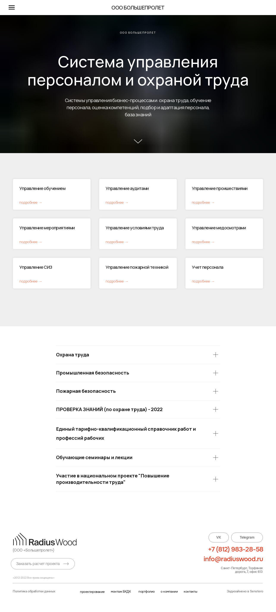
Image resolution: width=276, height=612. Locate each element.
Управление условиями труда (135, 228)
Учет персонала (207, 267)
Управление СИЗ (36, 267)
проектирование (92, 592)
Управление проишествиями (220, 188)
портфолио (146, 591)
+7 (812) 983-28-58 (235, 549)
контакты (190, 591)
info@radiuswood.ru (233, 559)
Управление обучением (42, 188)
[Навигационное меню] (12, 7)
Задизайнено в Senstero (245, 591)
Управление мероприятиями (47, 228)
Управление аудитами (127, 188)
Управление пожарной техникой (137, 267)
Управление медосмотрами (219, 228)
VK (218, 537)
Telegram (247, 537)
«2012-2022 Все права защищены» (33, 577)
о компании (169, 591)
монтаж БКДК (121, 591)
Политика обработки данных (34, 591)
